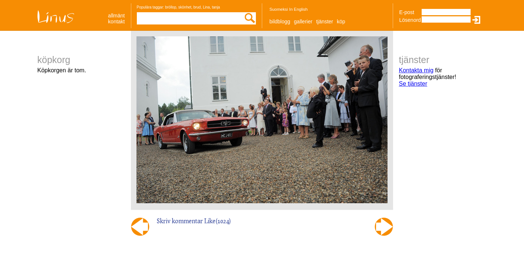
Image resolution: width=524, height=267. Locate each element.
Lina (206, 7)
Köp (341, 21)
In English (298, 9)
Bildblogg (280, 21)
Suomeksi (279, 9)
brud (197, 7)
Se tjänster (413, 83)
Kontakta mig (416, 70)
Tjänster (324, 21)
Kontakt (116, 21)
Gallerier (303, 21)
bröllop (170, 7)
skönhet (184, 7)
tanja (216, 7)
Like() (217, 220)
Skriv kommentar (180, 220)
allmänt (116, 16)
